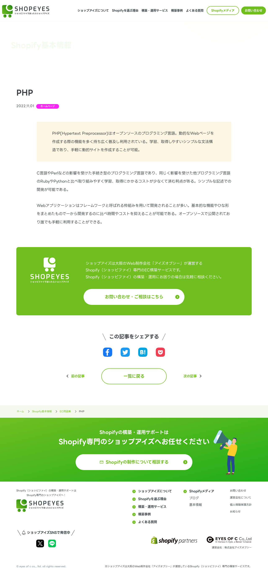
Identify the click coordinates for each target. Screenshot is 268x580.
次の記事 (190, 376)
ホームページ (47, 106)
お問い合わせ (253, 10)
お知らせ (235, 511)
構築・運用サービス (155, 10)
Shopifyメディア (222, 10)
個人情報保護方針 (241, 505)
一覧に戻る (134, 376)
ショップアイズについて (93, 10)
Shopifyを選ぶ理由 (125, 10)
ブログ (194, 498)
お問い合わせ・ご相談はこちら (134, 297)
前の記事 (78, 376)
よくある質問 (195, 10)
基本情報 (195, 504)
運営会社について (240, 497)
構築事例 (177, 10)
